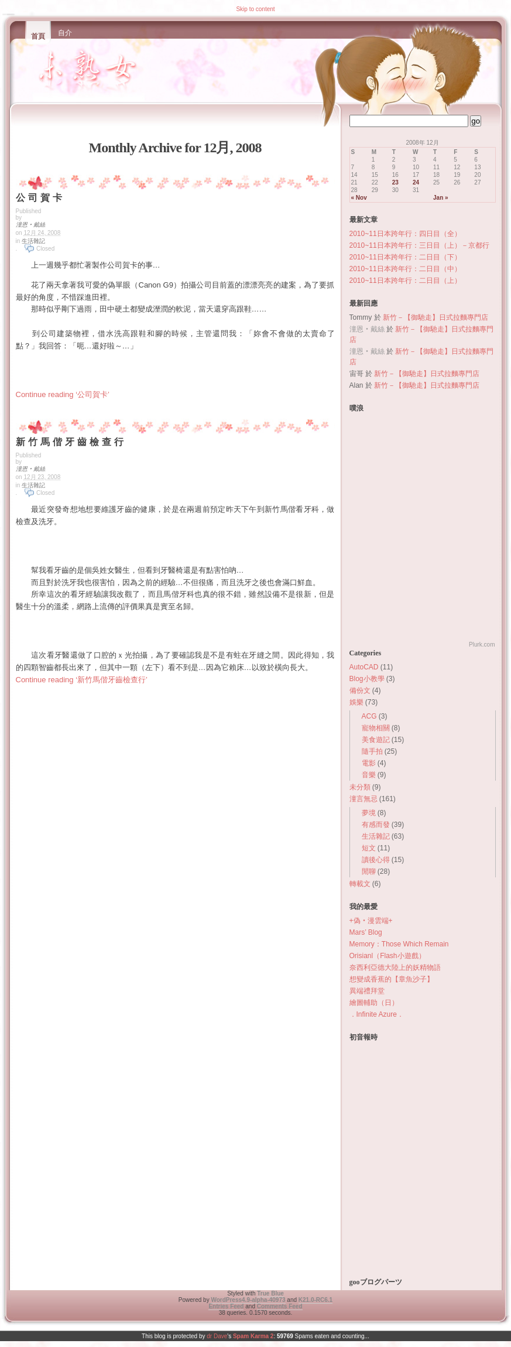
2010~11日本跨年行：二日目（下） (405, 257)
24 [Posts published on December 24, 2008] (416, 182)
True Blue (270, 1293)
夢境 (369, 813)
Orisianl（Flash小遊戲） (387, 956)
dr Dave (217, 1336)
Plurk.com (482, 644)
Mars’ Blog (365, 932)
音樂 (369, 775)
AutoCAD (364, 667)
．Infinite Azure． (376, 1014)
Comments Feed (280, 1306)
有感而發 (376, 824)
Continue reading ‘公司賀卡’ (62, 394)
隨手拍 (372, 751)
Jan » (440, 197)
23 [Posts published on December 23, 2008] (395, 182)
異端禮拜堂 (367, 991)
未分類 (360, 787)
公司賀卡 (40, 198)
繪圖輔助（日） (374, 1003)
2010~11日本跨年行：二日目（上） (405, 280)
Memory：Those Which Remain (399, 944)
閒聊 (369, 871)
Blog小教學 (367, 679)
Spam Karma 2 (253, 1336)
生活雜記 (33, 241)
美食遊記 (376, 740)
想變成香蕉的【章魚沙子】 (391, 979)
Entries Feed (226, 1306)
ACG (369, 716)
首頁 (38, 36)
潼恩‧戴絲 (30, 224)
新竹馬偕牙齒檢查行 (71, 442)
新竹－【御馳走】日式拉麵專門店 (435, 317)
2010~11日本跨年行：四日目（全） (405, 234)
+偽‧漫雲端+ (371, 921)
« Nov (359, 197)
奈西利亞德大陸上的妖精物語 (395, 967)
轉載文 (360, 884)
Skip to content (255, 9)
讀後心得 (376, 860)
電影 (369, 763)
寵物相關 (376, 728)
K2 (315, 1300)
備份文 (360, 690)
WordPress (248, 1300)
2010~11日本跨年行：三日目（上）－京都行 (419, 245)
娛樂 (356, 702)
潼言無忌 (363, 799)
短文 (369, 848)
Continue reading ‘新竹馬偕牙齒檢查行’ (82, 679)
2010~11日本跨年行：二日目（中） (405, 269)
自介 (65, 33)
